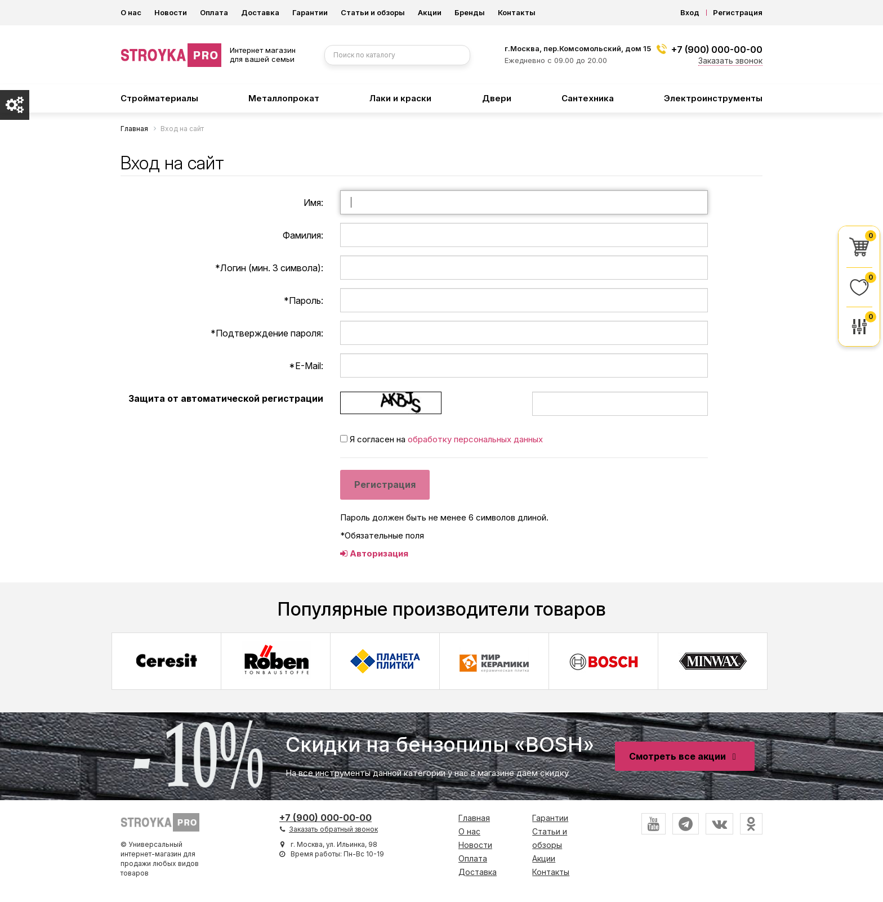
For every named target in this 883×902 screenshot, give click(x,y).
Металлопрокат (283, 98)
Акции (430, 12)
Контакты (517, 12)
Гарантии (310, 12)
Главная (474, 818)
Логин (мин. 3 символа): (269, 267)
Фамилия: (303, 235)
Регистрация (737, 12)
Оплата (214, 12)
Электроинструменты (713, 98)
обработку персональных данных (475, 439)
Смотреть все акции (685, 756)
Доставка (260, 12)
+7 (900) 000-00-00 (716, 49)
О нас (131, 12)
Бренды (469, 12)
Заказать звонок (730, 60)
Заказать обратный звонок (333, 829)
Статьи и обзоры (373, 12)
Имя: (313, 202)
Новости (170, 12)
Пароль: (303, 300)
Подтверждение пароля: (267, 333)
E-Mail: (306, 365)
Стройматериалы (159, 98)
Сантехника (587, 98)
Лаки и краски (400, 98)
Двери (496, 98)
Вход (689, 12)
